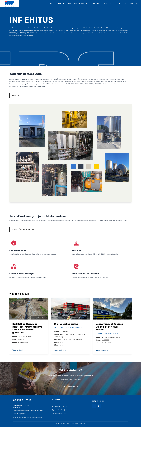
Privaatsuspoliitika (19, 414)
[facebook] (94, 406)
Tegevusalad (80, 4)
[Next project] (42, 318)
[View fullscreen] (46, 318)
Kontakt (121, 4)
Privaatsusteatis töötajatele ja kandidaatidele (28, 418)
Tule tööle (108, 4)
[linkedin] (99, 406)
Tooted (96, 4)
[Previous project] (33, 318)
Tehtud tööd (64, 4)
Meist (52, 4)
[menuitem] (134, 3)
